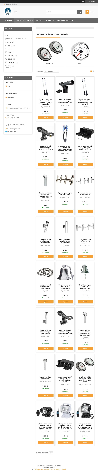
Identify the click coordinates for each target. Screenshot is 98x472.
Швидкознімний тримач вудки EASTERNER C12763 (65, 331)
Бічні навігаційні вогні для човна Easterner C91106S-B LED (85, 379)
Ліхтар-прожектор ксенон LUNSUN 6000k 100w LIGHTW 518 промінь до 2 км (65, 426)
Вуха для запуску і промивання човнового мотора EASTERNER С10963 (65, 148)
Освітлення (50, 63)
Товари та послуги (23, 20)
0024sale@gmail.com (13, 129)
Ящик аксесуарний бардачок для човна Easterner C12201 (65, 379)
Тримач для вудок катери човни (65, 193)
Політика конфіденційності (58, 469)
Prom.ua (58, 465)
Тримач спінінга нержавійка (45, 377)
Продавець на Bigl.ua (49, 467)
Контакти (50, 20)
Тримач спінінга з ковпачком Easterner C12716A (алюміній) (45, 195)
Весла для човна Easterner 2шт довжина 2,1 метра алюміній (45, 101)
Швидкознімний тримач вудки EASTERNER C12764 (45, 147)
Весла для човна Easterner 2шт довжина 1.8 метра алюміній (85, 101)
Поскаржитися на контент (42, 469)
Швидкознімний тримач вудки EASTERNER (45, 241)
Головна (8, 20)
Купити (46, 117)
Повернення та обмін (13, 25)
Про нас (39, 20)
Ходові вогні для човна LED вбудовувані (65, 286)
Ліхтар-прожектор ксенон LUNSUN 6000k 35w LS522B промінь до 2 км (45, 426)
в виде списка (93, 71)
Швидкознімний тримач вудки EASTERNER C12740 (65, 100)
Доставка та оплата (65, 20)
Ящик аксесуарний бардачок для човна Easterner (85, 147)
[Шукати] (79, 12)
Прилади (80, 63)
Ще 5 (8, 67)
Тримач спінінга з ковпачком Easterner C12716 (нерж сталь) (85, 332)
